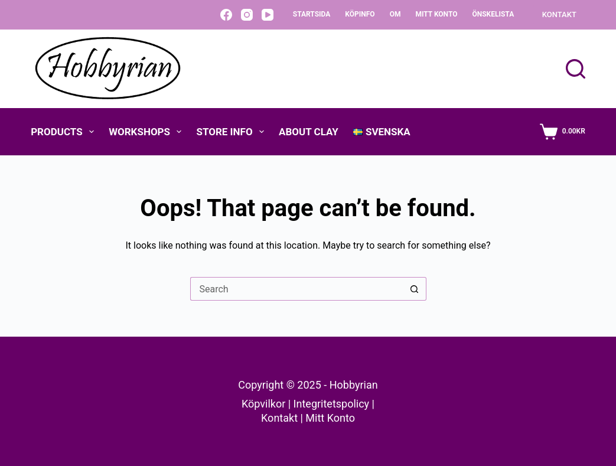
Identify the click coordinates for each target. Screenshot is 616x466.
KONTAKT (559, 14)
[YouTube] (267, 15)
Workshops (147, 132)
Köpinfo (359, 14)
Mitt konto (436, 14)
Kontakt (279, 418)
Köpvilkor (263, 403)
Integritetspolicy (332, 403)
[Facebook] (226, 15)
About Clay (308, 132)
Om (395, 14)
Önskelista (493, 14)
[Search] (575, 69)
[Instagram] (247, 15)
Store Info (232, 132)
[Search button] (414, 289)
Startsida (312, 14)
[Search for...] (296, 289)
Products (65, 132)
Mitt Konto (330, 418)
